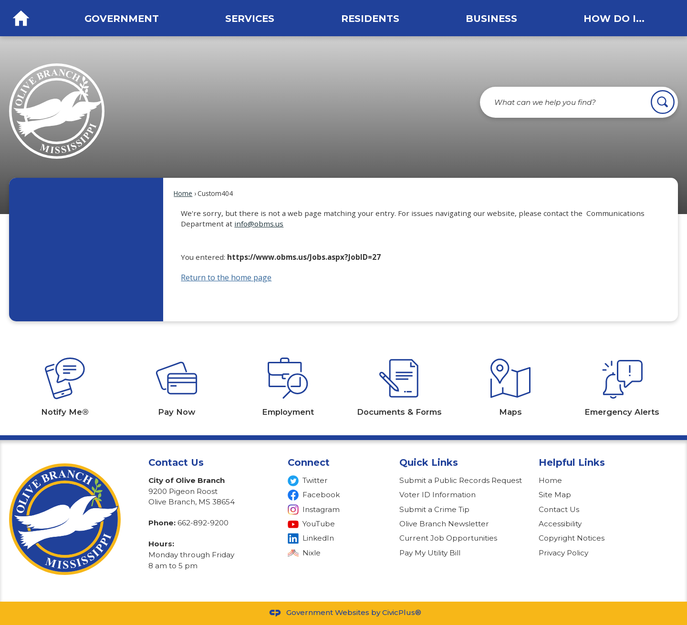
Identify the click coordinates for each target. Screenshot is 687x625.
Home (183, 193)
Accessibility (560, 523)
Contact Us (559, 509)
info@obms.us (258, 223)
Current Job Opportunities (448, 538)
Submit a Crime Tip (434, 509)
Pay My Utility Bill (429, 552)
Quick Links (428, 462)
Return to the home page (226, 277)
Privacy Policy (563, 552)
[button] (663, 102)
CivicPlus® (401, 612)
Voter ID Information (437, 494)
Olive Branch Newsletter (444, 523)
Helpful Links (572, 462)
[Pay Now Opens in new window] (176, 378)
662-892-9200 (203, 522)
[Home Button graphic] (21, 18)
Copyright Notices (571, 538)
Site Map (555, 494)
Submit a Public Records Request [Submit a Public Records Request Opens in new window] (460, 480)
